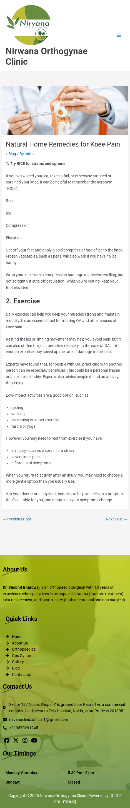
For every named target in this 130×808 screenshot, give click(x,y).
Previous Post (16, 519)
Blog (12, 154)
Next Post (117, 519)
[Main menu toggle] (119, 35)
